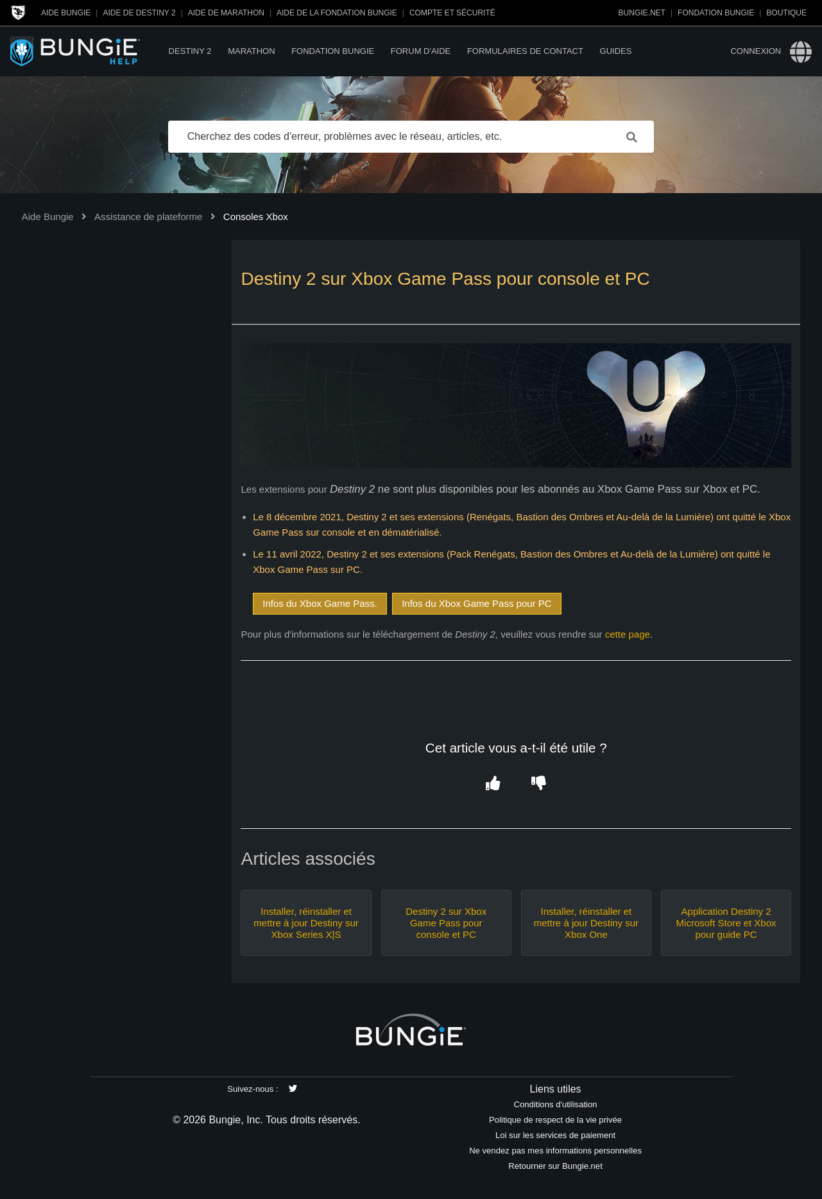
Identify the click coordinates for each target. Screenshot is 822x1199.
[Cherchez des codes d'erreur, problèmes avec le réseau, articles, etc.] (411, 137)
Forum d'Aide (420, 51)
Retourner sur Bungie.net (555, 1166)
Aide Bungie (65, 12)
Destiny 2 (190, 51)
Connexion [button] (755, 51)
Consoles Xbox (255, 216)
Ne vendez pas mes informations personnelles (555, 1150)
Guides (616, 51)
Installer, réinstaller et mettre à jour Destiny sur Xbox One (586, 923)
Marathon (251, 51)
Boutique (786, 12)
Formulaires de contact (525, 51)
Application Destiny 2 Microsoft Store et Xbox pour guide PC (726, 923)
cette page (627, 634)
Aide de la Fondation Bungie (337, 12)
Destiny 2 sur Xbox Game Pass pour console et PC (446, 923)
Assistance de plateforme (148, 216)
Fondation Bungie (716, 12)
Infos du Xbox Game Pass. (319, 603)
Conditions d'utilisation (555, 1104)
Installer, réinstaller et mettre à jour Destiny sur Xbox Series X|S (305, 923)
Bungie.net (642, 12)
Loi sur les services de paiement (555, 1135)
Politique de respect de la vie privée (555, 1120)
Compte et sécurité (452, 12)
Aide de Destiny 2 (139, 12)
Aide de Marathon (226, 12)
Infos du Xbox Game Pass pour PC (476, 603)
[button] (493, 783)
